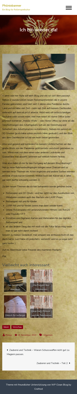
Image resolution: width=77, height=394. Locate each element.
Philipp (9, 335)
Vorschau (17, 327)
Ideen (6, 327)
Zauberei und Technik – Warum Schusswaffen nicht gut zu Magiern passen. (38, 352)
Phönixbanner (11, 6)
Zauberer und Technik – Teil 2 (52, 363)
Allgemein (48, 335)
